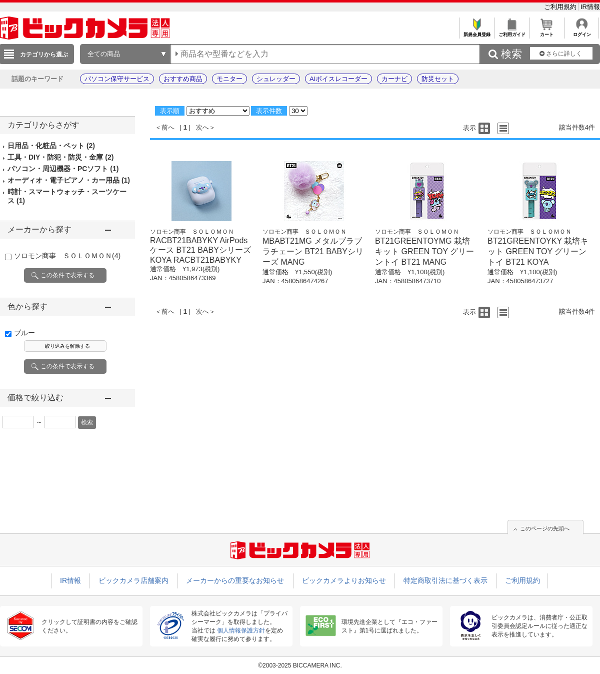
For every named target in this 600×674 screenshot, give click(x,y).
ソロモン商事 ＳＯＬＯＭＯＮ (67, 256)
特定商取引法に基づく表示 (446, 580)
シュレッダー (276, 79)
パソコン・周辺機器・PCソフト (63, 169)
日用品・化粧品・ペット (51, 146)
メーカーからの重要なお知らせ (235, 580)
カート (546, 32)
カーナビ (395, 79)
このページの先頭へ (545, 528)
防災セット (438, 79)
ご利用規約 (561, 7)
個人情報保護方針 (241, 630)
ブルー (24, 333)
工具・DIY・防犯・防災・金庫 (61, 157)
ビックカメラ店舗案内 (133, 580)
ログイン (582, 32)
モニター (229, 79)
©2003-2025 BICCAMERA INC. (300, 665)
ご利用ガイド (512, 32)
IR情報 (590, 7)
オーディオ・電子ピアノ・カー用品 (69, 180)
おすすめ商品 (183, 79)
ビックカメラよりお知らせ (344, 580)
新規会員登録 (476, 32)
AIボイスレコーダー (339, 79)
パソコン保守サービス (117, 79)
